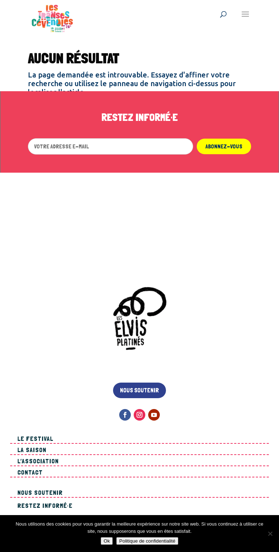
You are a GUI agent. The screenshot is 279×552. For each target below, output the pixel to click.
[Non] (270, 533)
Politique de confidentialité (147, 541)
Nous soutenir (139, 390)
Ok (107, 541)
